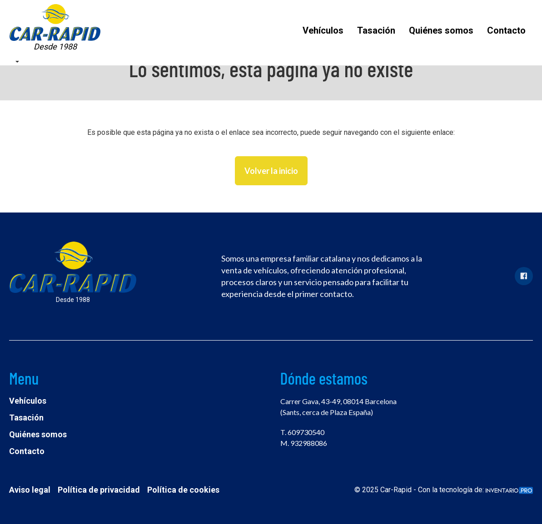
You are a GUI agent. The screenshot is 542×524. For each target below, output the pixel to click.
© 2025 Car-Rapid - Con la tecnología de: (443, 489)
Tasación (376, 30)
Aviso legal (29, 489)
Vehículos (323, 30)
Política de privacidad (99, 489)
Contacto (506, 30)
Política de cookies (183, 489)
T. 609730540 (302, 432)
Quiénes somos (441, 30)
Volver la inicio (271, 171)
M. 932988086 (303, 443)
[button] (17, 60)
